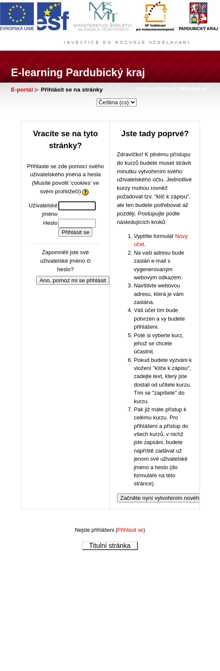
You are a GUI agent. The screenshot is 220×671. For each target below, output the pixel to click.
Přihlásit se (193, 89)
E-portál (22, 89)
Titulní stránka (109, 545)
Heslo (50, 223)
